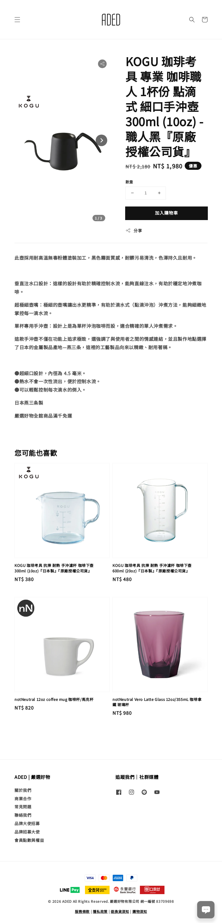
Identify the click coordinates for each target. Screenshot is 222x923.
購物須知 (139, 911)
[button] (17, 19)
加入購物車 (166, 213)
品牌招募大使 (27, 832)
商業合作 (22, 798)
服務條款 (82, 911)
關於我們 (22, 790)
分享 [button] (133, 230)
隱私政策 (100, 911)
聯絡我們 (22, 815)
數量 (129, 182)
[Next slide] (101, 140)
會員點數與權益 (29, 840)
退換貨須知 (120, 911)
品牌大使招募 (27, 823)
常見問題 (22, 807)
